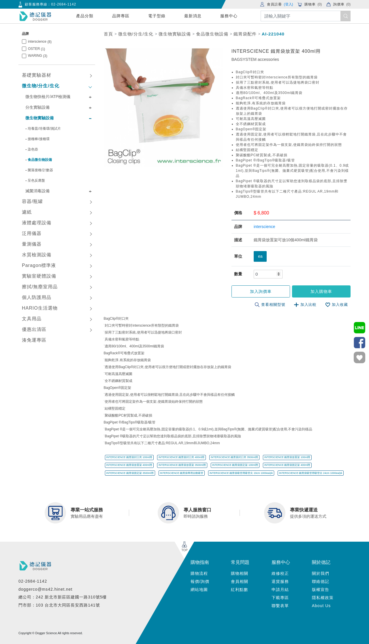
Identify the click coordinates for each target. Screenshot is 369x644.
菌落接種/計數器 (40, 170)
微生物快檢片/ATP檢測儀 (47, 96)
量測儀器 (32, 244)
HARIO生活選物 (40, 308)
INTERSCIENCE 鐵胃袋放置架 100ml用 (287, 457)
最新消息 (193, 16)
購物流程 (199, 573)
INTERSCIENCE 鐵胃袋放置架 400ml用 (129, 465)
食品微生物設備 (40, 160)
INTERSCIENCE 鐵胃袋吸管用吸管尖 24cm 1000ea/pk (310, 472)
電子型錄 (156, 16)
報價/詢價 (200, 581)
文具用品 (32, 318)
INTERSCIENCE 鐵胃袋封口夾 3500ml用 (234, 457)
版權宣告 (320, 589)
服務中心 (229, 16)
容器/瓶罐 (32, 201)
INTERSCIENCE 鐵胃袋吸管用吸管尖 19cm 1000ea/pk (241, 472)
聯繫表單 (280, 605)
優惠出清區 (34, 329)
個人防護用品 (36, 297)
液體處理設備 (36, 222)
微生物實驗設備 (39, 118)
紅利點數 (239, 589)
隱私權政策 (323, 597)
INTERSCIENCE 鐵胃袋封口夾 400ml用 (182, 457)
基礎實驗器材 (36, 75)
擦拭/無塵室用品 (40, 286)
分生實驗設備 (37, 107)
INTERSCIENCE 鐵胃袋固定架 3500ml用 (130, 472)
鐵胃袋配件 (245, 33)
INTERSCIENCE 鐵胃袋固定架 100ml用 (235, 465)
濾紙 (27, 212)
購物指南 (200, 562)
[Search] (306, 16)
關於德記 (321, 562)
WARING (37, 56)
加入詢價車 (261, 291)
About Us (321, 605)
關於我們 (320, 573)
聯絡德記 (320, 581)
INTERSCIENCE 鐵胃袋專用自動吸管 (182, 472)
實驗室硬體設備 (39, 276)
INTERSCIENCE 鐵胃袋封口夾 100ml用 (129, 457)
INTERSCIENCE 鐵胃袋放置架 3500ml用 (182, 465)
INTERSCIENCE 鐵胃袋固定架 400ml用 (287, 465)
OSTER (36, 49)
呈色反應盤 (36, 180)
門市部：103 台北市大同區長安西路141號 (59, 604)
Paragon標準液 (39, 265)
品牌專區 (120, 16)
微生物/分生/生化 (40, 85)
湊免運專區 (34, 340)
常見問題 (240, 562)
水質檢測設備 (36, 254)
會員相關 (239, 581)
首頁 (108, 33)
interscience (40, 41)
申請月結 (280, 589)
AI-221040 (273, 33)
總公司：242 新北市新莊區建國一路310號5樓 (62, 597)
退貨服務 (280, 581)
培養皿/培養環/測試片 (44, 129)
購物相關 (239, 573)
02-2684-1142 (63, 4)
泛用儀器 (32, 233)
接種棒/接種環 (38, 139)
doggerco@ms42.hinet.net (45, 589)
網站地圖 (199, 589)
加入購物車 (321, 291)
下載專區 (280, 597)
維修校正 (280, 573)
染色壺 (33, 149)
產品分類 (84, 16)
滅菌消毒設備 (37, 191)
